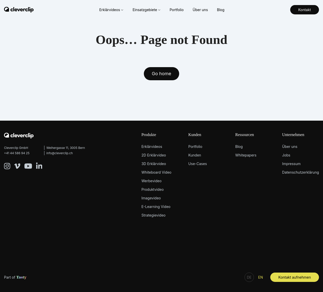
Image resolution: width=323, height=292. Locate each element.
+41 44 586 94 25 (17, 153)
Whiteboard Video (156, 172)
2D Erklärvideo (153, 155)
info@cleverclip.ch (59, 153)
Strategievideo (153, 215)
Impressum (291, 164)
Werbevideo (151, 181)
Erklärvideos (111, 10)
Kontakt (304, 10)
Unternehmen (293, 134)
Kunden (194, 134)
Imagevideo (151, 198)
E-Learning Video (155, 206)
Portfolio (176, 10)
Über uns (200, 10)
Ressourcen (244, 134)
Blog (221, 10)
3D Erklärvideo (153, 164)
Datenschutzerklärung (300, 172)
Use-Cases (197, 164)
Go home (161, 73)
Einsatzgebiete (146, 10)
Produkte (148, 134)
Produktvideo (152, 189)
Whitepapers (245, 155)
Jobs (286, 155)
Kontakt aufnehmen (294, 277)
